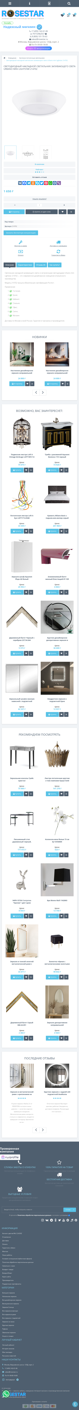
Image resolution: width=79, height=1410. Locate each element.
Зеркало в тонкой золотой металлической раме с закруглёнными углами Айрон (21, 962)
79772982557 (37, 33)
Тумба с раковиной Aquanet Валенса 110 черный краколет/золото (57, 455)
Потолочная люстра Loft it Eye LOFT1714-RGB (21, 516)
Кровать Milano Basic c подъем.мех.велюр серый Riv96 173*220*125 (57, 516)
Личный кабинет (8, 1345)
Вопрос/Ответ (7, 1273)
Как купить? (55, 265)
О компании (6, 1237)
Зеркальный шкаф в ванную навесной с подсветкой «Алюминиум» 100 (21, 700)
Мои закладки (7, 1352)
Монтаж (5, 1251)
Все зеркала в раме (9, 1314)
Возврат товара (7, 1269)
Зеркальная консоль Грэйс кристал (22, 779)
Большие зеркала (8, 1293)
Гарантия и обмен (8, 1248)
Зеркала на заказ (8, 1322)
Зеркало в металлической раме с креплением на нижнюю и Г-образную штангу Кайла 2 (21, 1093)
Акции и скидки (7, 1336)
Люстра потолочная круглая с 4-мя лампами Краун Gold (57, 779)
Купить (17, 470)
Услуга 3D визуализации (38, 48)
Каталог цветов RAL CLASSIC (12, 1233)
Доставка (5, 1241)
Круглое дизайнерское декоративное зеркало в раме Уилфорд (57, 639)
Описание (9, 265)
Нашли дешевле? (40, 199)
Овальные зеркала (9, 1332)
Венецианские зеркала (10, 1304)
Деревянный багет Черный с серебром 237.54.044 (21, 639)
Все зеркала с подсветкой (11, 1318)
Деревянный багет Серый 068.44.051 (22, 1023)
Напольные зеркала (9, 1296)
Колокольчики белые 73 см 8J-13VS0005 (57, 840)
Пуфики (5, 1329)
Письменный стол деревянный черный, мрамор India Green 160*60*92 (21, 840)
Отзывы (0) (40, 265)
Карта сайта (6, 1277)
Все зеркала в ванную (10, 1311)
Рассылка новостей (9, 1356)
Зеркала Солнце (8, 1307)
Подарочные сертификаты (11, 1284)
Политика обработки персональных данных (17, 1262)
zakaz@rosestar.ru (38, 39)
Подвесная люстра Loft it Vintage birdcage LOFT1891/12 (21, 455)
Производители (8, 1280)
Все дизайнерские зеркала (11, 1300)
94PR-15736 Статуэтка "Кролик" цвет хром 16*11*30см (21, 901)
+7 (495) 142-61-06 (38, 31)
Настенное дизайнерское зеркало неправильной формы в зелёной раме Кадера (22, 371)
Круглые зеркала (8, 1325)
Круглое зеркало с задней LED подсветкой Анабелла (57, 1093)
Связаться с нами (8, 1266)
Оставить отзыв (39, 177)
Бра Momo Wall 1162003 (57, 900)
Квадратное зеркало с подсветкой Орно (57, 700)
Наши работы (7, 1255)
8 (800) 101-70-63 (38, 36)
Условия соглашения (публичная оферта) (17, 1259)
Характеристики (25, 265)
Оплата (4, 1244)
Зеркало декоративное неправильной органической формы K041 (57, 1023)
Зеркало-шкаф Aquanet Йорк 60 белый (22, 578)
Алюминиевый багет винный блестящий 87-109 (57, 578)
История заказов (8, 1349)
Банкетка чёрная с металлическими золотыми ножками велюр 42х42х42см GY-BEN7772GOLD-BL (57, 962)
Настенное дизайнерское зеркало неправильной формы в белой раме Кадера (57, 371)
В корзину (17, 384)
